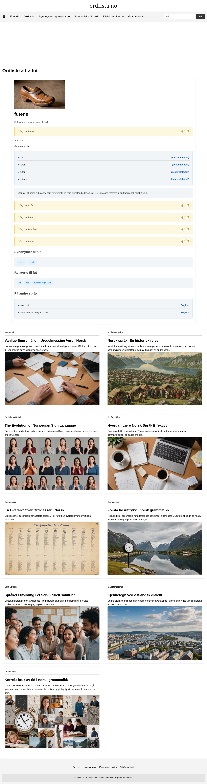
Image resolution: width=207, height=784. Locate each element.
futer (22, 172)
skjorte (32, 262)
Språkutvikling (114, 417)
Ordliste (11, 70)
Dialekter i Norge (113, 16)
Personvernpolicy (108, 767)
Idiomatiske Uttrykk (86, 16)
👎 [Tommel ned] (188, 131)
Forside (14, 16)
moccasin (25, 305)
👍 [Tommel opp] (182, 131)
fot (20, 283)
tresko (21, 262)
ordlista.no (103, 5)
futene (23, 179)
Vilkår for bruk (127, 767)
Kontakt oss (90, 767)
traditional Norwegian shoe (34, 312)
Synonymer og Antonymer (55, 16)
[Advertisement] (103, 43)
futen (23, 164)
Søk (200, 16)
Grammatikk (135, 16)
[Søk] (179, 16)
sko (27, 283)
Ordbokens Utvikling (14, 417)
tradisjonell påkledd (42, 283)
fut (35, 70)
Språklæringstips (115, 332)
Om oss (76, 767)
